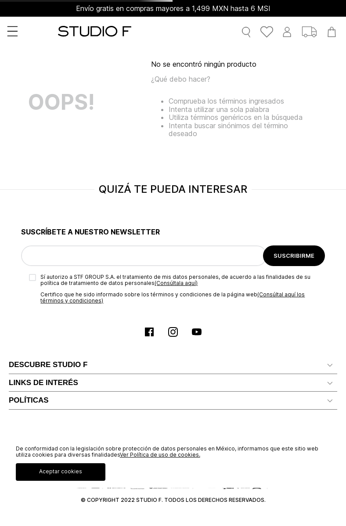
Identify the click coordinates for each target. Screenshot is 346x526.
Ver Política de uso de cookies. (160, 454)
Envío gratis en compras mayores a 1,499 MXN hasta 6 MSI (173, 8)
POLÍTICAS (29, 400)
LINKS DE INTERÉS (43, 382)
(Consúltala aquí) (176, 283)
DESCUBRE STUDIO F (48, 364)
